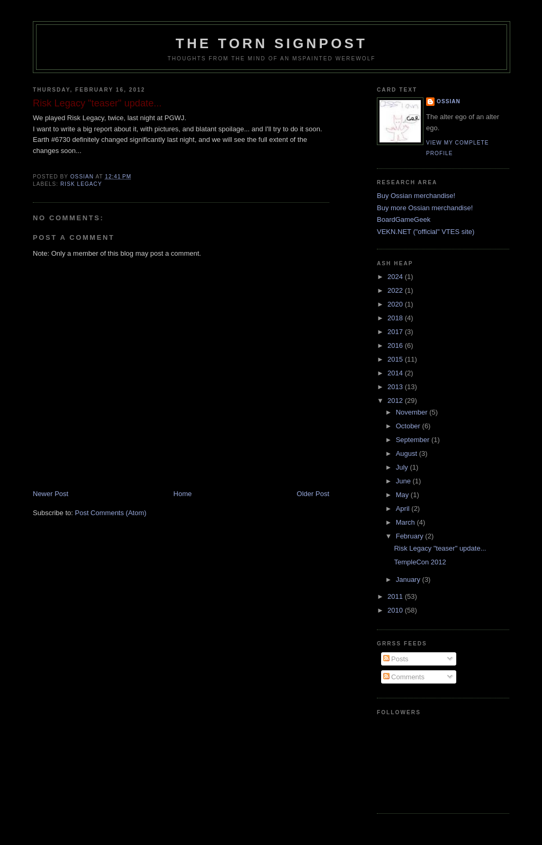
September (413, 440)
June (404, 481)
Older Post (313, 494)
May (403, 495)
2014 (396, 373)
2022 (396, 290)
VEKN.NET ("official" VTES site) (425, 232)
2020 (396, 304)
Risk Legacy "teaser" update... (440, 548)
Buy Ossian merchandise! (416, 196)
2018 (396, 318)
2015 (396, 359)
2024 (396, 277)
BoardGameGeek (403, 219)
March (406, 522)
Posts (396, 659)
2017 (396, 332)
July (403, 467)
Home (183, 494)
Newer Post (50, 494)
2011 (396, 596)
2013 (396, 387)
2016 (396, 345)
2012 (396, 400)
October (409, 426)
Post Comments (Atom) (111, 513)
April (404, 509)
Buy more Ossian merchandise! (425, 208)
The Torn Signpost (271, 43)
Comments (403, 677)
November (413, 412)
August (407, 453)
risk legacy (81, 184)
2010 (396, 610)
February (411, 536)
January (409, 579)
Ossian (448, 101)
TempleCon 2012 (420, 562)
